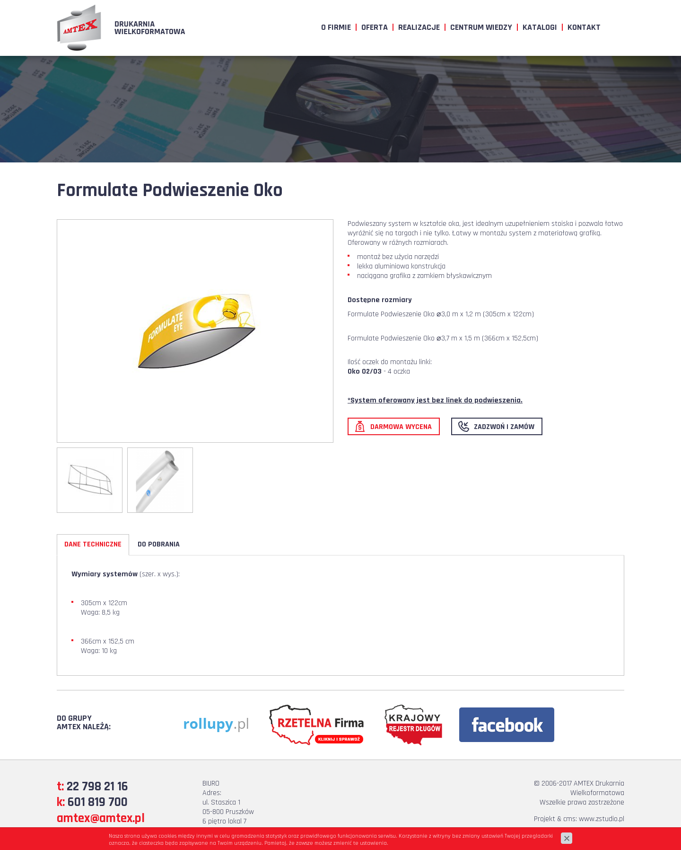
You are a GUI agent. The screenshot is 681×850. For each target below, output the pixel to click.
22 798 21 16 (97, 786)
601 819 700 (98, 802)
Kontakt (584, 27)
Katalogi (540, 27)
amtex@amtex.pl (101, 818)
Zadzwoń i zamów (504, 427)
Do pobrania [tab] (159, 544)
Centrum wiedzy (481, 27)
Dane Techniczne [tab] (93, 544)
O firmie (336, 27)
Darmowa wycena (401, 427)
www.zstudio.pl (601, 819)
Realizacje (419, 27)
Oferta (374, 27)
